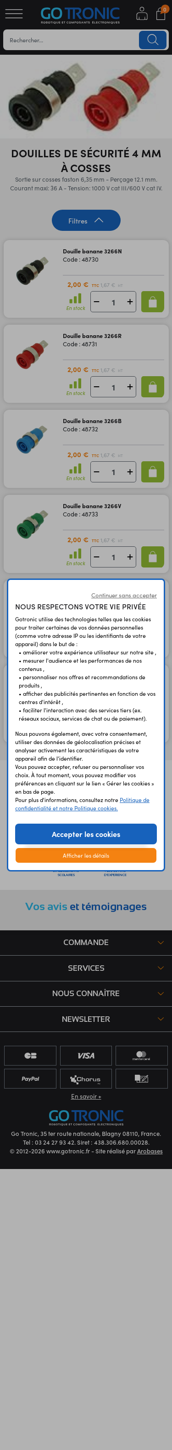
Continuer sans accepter (124, 594)
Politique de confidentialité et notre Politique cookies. (82, 804)
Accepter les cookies (86, 834)
